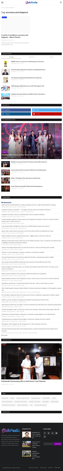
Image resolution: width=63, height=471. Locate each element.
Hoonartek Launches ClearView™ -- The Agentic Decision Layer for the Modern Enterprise (26, 209)
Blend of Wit (5, 398)
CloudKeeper (45, 401)
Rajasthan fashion (35, 398)
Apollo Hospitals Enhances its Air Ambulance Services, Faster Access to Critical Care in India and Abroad (30, 278)
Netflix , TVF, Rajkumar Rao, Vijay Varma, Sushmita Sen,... (26, 178)
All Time (51, 57)
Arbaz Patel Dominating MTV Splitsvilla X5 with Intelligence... (27, 186)
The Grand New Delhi (7, 401)
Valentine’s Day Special (34, 401)
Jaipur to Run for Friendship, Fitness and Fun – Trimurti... (36, 444)
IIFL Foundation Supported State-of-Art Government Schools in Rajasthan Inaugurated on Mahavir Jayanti (30, 295)
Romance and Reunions (40, 405)
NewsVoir (50, 467)
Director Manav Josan (22, 405)
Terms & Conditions (33, 467)
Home (2, 7)
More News (4, 335)
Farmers (12, 398)
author (54, 398)
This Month (31, 57)
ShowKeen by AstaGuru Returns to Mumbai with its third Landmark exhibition (23, 214)
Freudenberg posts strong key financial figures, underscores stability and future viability (26, 319)
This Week (11, 57)
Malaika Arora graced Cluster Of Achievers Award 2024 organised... (29, 162)
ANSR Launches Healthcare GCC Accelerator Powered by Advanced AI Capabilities (24, 273)
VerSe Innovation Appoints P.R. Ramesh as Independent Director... (28, 69)
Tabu (31, 405)
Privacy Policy (43, 467)
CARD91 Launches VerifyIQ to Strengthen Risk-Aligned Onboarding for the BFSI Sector (25, 300)
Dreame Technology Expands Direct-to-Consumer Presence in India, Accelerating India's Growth (28, 247)
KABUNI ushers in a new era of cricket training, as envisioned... (28, 61)
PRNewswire (57, 467)
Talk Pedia (3, 40)
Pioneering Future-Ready (21, 401)
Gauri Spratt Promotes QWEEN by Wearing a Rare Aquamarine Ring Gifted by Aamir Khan (26, 262)
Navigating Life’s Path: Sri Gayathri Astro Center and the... (36, 435)
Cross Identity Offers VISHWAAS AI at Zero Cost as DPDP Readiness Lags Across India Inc (26, 226)
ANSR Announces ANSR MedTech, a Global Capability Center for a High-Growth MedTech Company (29, 205)
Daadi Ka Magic (54, 401)
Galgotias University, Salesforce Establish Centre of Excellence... (28, 94)
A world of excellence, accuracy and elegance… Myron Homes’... (14, 36)
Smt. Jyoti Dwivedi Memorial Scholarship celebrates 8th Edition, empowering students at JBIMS (28, 257)
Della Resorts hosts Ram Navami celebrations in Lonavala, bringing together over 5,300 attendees (28, 314)
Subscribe (58, 444)
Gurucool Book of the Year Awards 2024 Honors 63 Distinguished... (29, 170)
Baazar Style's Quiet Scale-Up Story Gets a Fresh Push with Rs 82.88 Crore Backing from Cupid (27, 231)
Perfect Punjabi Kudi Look (23, 398)
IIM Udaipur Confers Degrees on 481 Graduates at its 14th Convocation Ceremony (24, 324)
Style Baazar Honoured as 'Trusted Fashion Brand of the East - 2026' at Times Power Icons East (27, 283)
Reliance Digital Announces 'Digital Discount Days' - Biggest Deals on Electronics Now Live (26, 236)
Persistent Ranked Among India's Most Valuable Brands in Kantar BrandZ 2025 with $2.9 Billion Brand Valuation (30, 330)
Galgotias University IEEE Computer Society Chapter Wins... (36, 455)
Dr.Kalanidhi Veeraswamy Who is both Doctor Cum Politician (23, 381)
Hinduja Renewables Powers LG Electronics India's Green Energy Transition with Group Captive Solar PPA (30, 309)
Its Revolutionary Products (8, 405)
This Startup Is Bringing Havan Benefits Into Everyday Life (26, 77)
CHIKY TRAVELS (46, 398)
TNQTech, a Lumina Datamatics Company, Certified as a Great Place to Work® (23, 252)
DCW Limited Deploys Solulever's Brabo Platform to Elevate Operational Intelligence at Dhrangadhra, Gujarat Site (31, 289)
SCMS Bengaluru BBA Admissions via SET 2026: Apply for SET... (28, 86)
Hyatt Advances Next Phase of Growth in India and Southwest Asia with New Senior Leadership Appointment (31, 304)
